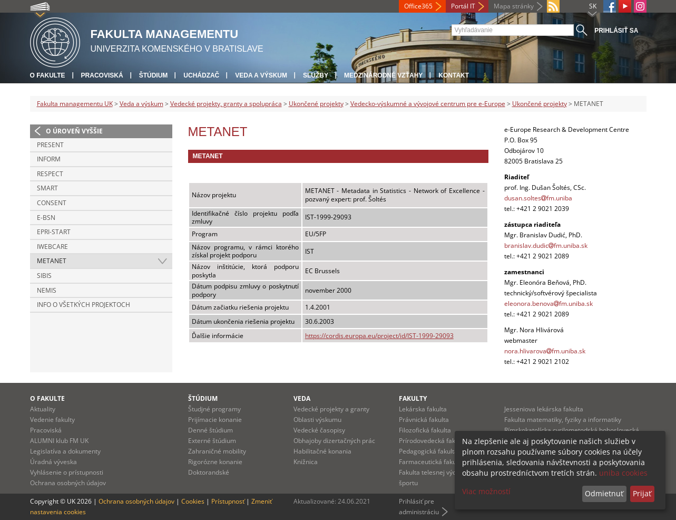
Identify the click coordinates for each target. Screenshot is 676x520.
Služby (315, 75)
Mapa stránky (514, 6)
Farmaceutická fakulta (431, 461)
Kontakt (453, 75)
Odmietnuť (604, 493)
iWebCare (52, 246)
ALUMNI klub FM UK (59, 440)
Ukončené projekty (316, 103)
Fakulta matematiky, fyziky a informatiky (562, 419)
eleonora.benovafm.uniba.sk (548, 303)
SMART (47, 188)
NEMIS (46, 290)
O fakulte (47, 75)
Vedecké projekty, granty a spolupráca (226, 103)
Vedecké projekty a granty (331, 409)
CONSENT (51, 202)
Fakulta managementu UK (75, 103)
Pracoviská (102, 75)
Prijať (642, 493)
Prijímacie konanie (215, 419)
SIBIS (44, 275)
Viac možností (486, 491)
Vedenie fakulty (52, 419)
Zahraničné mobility (217, 451)
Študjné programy (214, 409)
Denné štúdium (210, 430)
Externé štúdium (212, 440)
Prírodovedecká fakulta (432, 440)
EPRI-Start (54, 231)
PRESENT (50, 144)
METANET (51, 260)
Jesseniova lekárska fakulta (543, 409)
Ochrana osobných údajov (68, 482)
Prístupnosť (227, 501)
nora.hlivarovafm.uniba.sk (544, 350)
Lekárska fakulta (423, 409)
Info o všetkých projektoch (83, 304)
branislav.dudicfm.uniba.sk (545, 245)
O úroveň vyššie (74, 131)
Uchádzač (201, 75)
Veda (301, 398)
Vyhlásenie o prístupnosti (66, 472)
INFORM (49, 159)
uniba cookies (623, 473)
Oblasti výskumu (317, 419)
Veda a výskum (261, 75)
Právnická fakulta (424, 419)
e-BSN (46, 217)
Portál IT (463, 6)
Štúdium (153, 75)
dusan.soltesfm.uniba (538, 198)
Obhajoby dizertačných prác (334, 440)
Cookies (192, 501)
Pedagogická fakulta (428, 451)
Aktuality (42, 409)
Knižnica (305, 461)
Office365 (418, 6)
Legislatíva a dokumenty (65, 451)
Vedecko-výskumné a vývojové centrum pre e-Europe (427, 103)
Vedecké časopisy (319, 430)
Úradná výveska (53, 461)
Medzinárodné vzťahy (383, 75)
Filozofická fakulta (425, 430)
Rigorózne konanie (215, 461)
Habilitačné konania (322, 451)
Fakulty (413, 398)
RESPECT (50, 173)
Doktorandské (208, 472)
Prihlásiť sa (616, 30)
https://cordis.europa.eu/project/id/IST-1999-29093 (379, 335)
